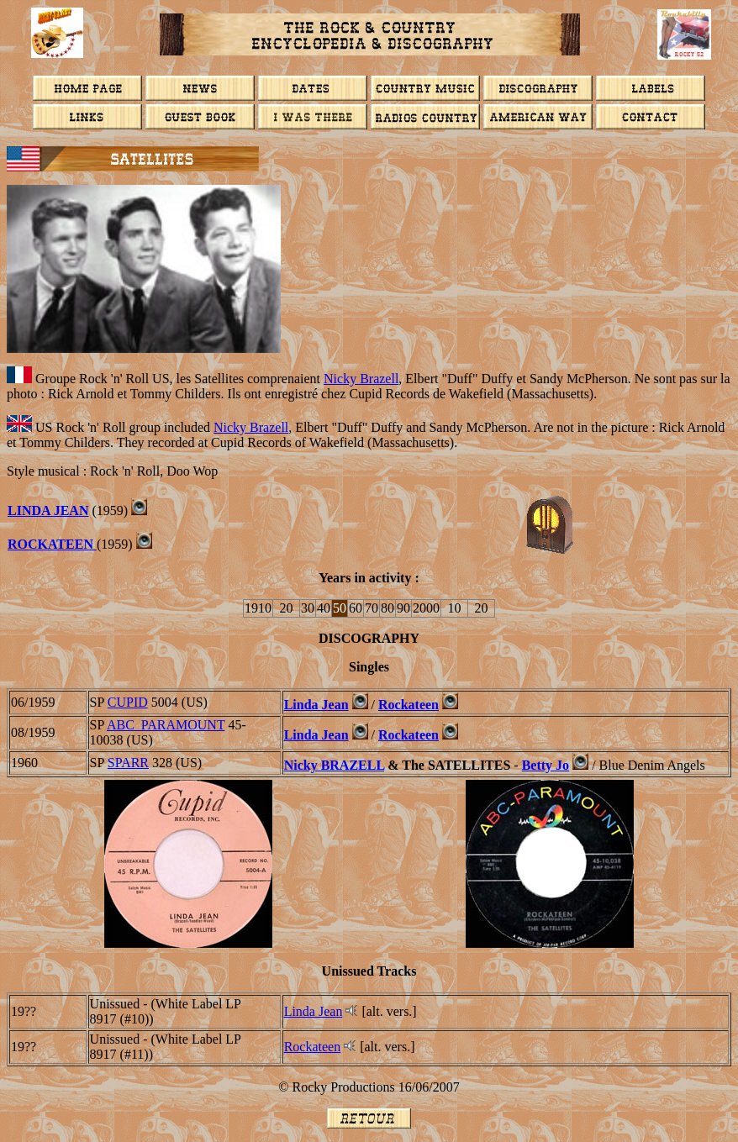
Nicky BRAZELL (334, 765)
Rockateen (408, 704)
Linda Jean (316, 704)
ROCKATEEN (52, 544)
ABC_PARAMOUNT (165, 725)
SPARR (128, 762)
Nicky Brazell (361, 378)
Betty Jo (545, 765)
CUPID (128, 702)
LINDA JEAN (48, 510)
